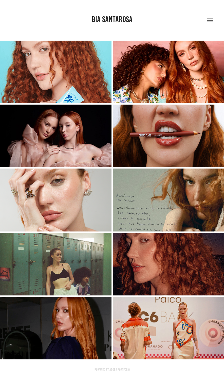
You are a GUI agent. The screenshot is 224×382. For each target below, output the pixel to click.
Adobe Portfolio (119, 370)
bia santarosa (112, 19)
